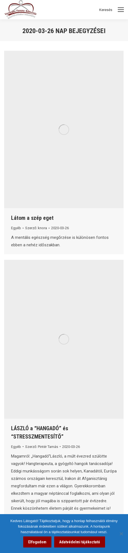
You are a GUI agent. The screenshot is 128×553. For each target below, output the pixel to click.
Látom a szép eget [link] (32, 218)
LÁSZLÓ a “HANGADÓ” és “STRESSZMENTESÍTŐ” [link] (39, 432)
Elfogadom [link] (37, 542)
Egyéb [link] (16, 228)
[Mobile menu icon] (121, 10)
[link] (64, 129)
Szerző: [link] (36, 228)
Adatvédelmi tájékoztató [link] (79, 542)
